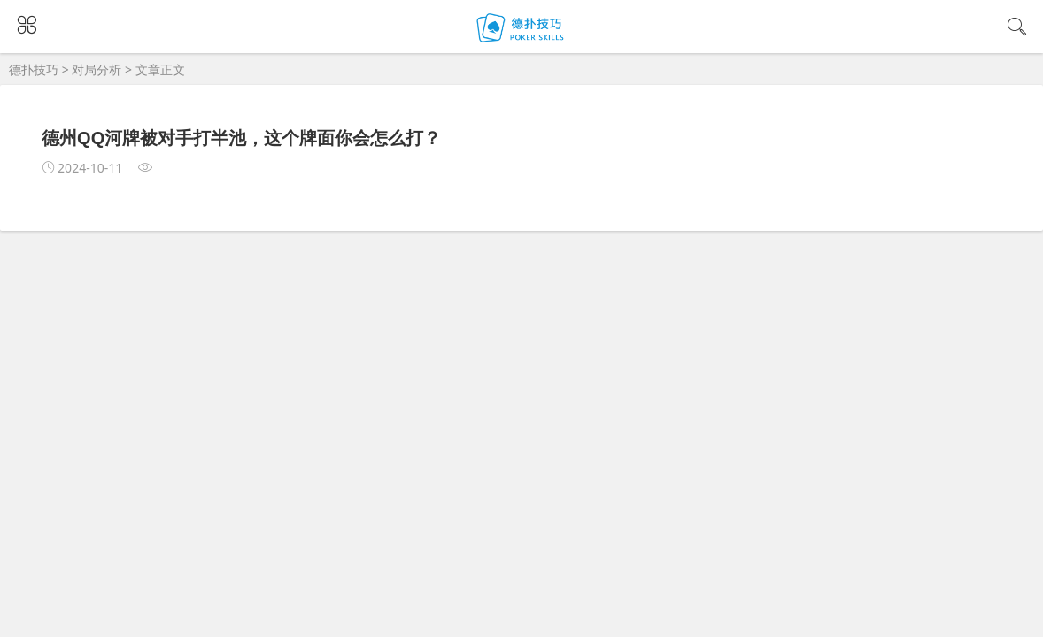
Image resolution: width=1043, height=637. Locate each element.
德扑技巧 (33, 69)
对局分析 (96, 69)
